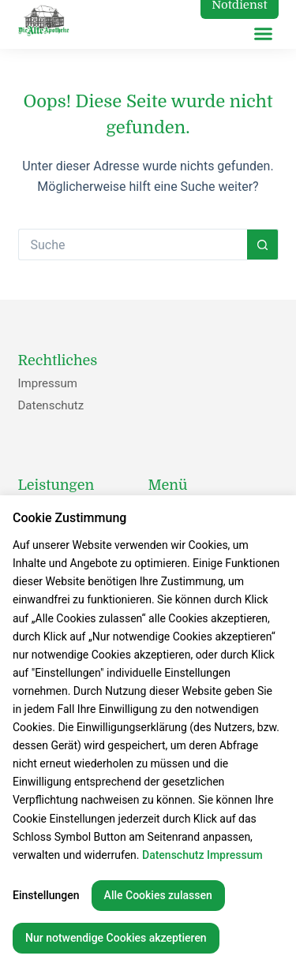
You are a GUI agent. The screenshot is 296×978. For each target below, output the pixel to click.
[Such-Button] (263, 244)
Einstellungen (46, 895)
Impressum (47, 383)
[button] (264, 34)
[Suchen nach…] (132, 244)
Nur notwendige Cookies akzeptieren (116, 937)
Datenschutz (51, 405)
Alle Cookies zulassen (158, 895)
